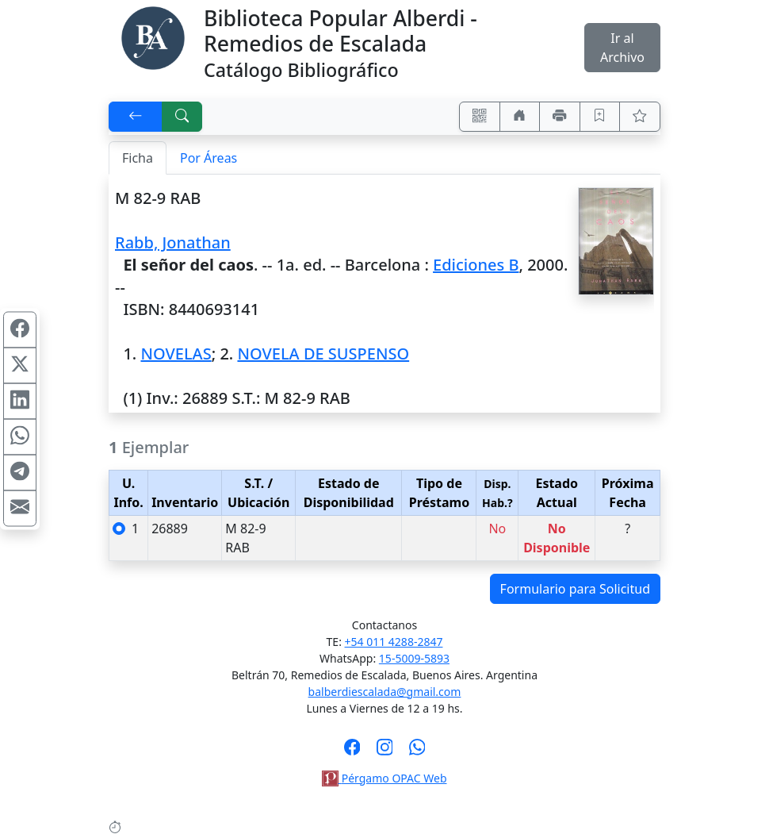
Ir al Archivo (622, 47)
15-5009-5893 (414, 658)
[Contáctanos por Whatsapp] (417, 752)
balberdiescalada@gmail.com (384, 691)
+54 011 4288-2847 (394, 641)
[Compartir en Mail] (19, 508)
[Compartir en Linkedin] (19, 401)
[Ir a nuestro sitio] (520, 117)
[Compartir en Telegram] (19, 473)
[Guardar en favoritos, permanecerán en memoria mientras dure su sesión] (600, 117)
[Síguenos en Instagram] (384, 752)
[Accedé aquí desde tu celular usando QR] (479, 117)
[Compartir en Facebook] (19, 330)
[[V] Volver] (136, 117)
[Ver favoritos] (639, 117)
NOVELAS (175, 353)
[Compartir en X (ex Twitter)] (19, 366)
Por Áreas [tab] (208, 158)
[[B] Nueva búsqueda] (182, 117)
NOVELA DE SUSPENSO (323, 353)
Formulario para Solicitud (575, 589)
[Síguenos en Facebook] (352, 752)
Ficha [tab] (137, 158)
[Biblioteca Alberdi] (153, 36)
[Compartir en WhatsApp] (19, 437)
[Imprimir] (559, 117)
